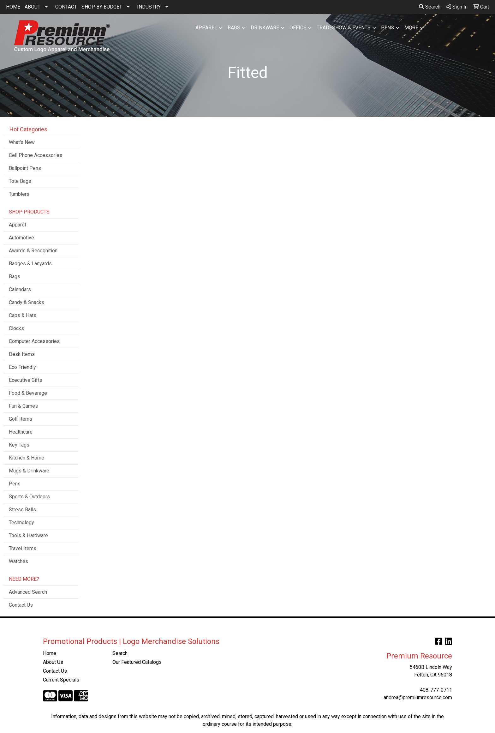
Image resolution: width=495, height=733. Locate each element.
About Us (53, 662)
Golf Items (20, 419)
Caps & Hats (22, 315)
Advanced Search (28, 592)
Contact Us (21, 605)
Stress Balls (22, 510)
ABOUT (32, 7)
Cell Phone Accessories (35, 155)
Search (429, 7)
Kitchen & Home (26, 458)
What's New (22, 142)
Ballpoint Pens (25, 168)
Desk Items (22, 354)
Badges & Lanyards (30, 264)
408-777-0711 (436, 690)
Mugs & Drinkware (29, 471)
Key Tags (19, 445)
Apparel (206, 28)
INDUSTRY (149, 7)
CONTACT (66, 7)
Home (49, 653)
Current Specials (61, 680)
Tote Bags (20, 181)
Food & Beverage (28, 393)
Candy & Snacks (26, 302)
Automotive (21, 238)
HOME (13, 7)
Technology (21, 523)
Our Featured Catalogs (137, 662)
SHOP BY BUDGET (101, 7)
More (411, 28)
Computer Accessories (34, 341)
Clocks (16, 328)
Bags (234, 28)
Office (297, 28)
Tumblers (19, 194)
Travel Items (22, 548)
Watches (18, 561)
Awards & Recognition (33, 251)
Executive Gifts (25, 380)
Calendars (20, 289)
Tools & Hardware (28, 535)
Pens (387, 28)
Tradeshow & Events (344, 28)
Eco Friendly (22, 367)
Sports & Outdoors (29, 497)
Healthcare (21, 432)
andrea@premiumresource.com (418, 697)
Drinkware (265, 28)
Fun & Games (23, 406)
